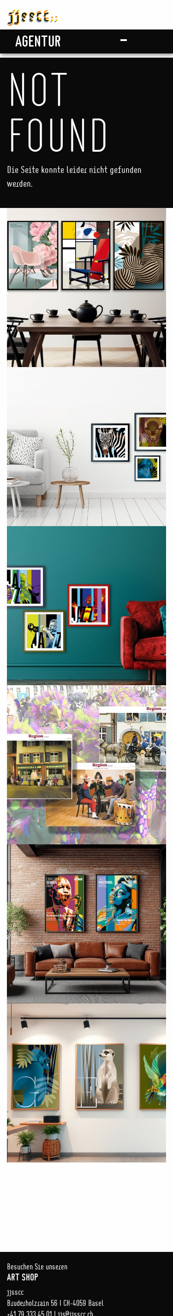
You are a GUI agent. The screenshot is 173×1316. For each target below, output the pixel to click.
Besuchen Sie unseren (86, 1272)
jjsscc (32, 13)
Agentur (38, 41)
